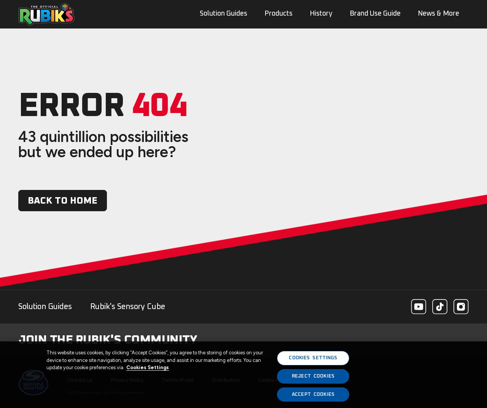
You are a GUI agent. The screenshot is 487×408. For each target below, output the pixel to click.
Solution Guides (45, 307)
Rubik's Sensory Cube (127, 307)
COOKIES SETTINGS (313, 361)
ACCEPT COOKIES (313, 397)
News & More (438, 13)
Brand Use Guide (375, 13)
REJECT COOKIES (313, 379)
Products (278, 13)
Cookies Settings (147, 371)
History (321, 13)
